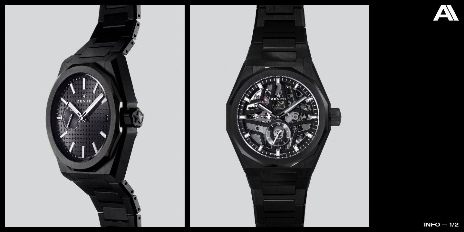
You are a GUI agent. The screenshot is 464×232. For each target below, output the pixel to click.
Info (432, 224)
